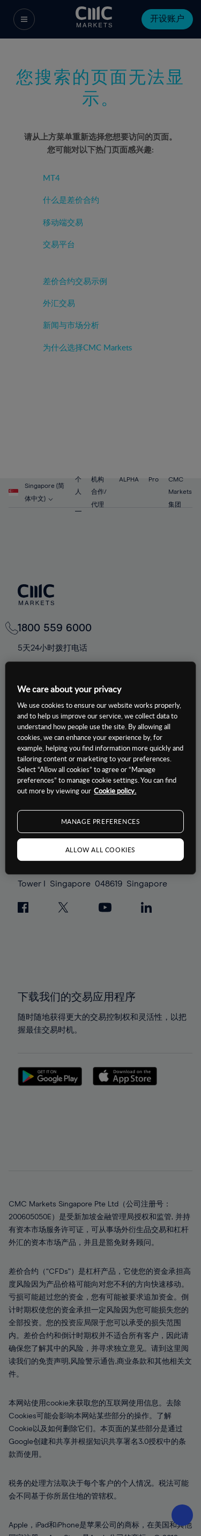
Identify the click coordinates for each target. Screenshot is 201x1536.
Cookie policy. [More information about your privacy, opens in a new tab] (115, 791)
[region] (100, 768)
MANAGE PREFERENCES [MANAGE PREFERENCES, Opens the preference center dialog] (100, 821)
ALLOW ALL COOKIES (100, 849)
